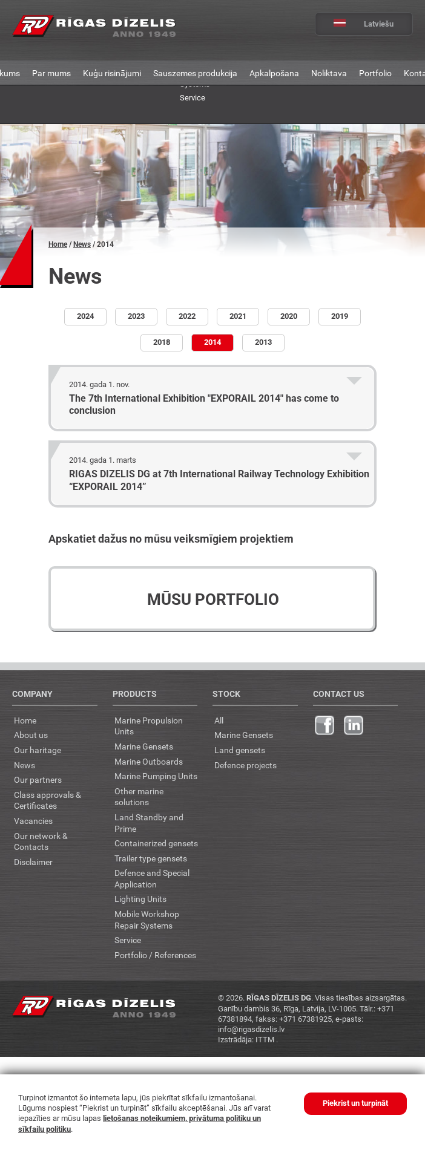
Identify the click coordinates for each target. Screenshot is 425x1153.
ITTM (265, 1039)
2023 (136, 316)
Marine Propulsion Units (148, 725)
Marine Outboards (148, 761)
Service (192, 97)
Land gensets (239, 750)
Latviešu (354, 23)
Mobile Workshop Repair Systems (146, 919)
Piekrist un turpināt (355, 1103)
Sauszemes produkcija (195, 73)
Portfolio (375, 73)
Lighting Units (140, 898)
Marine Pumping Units (155, 776)
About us (31, 734)
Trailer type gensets (150, 858)
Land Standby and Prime (148, 822)
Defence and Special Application (151, 878)
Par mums (51, 73)
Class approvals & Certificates (47, 800)
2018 (161, 342)
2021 (237, 316)
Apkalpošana (274, 73)
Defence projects (245, 765)
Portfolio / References (155, 955)
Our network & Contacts (41, 841)
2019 (339, 316)
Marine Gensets (143, 746)
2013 (263, 342)
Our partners (38, 779)
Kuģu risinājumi (112, 73)
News (82, 244)
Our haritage (37, 750)
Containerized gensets (156, 843)
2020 (288, 316)
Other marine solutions (138, 796)
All (218, 720)
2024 (85, 316)
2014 (212, 342)
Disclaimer (33, 861)
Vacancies (33, 820)
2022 (187, 316)
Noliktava (329, 73)
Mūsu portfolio (213, 599)
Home (57, 244)
